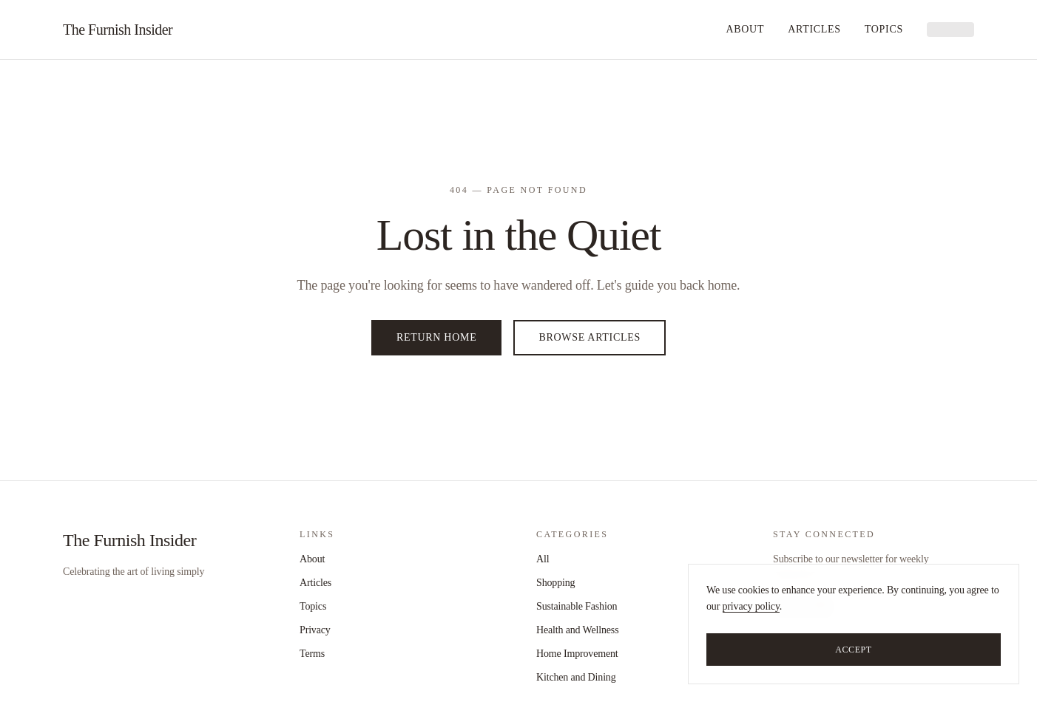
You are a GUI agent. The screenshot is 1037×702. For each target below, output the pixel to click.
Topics (884, 29)
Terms (312, 653)
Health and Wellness (577, 629)
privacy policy (751, 606)
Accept (853, 649)
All (542, 559)
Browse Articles (589, 337)
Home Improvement (577, 653)
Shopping (555, 582)
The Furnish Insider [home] (117, 29)
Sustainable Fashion (576, 606)
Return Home (436, 337)
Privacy (315, 629)
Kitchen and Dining (576, 677)
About (745, 29)
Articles (814, 29)
